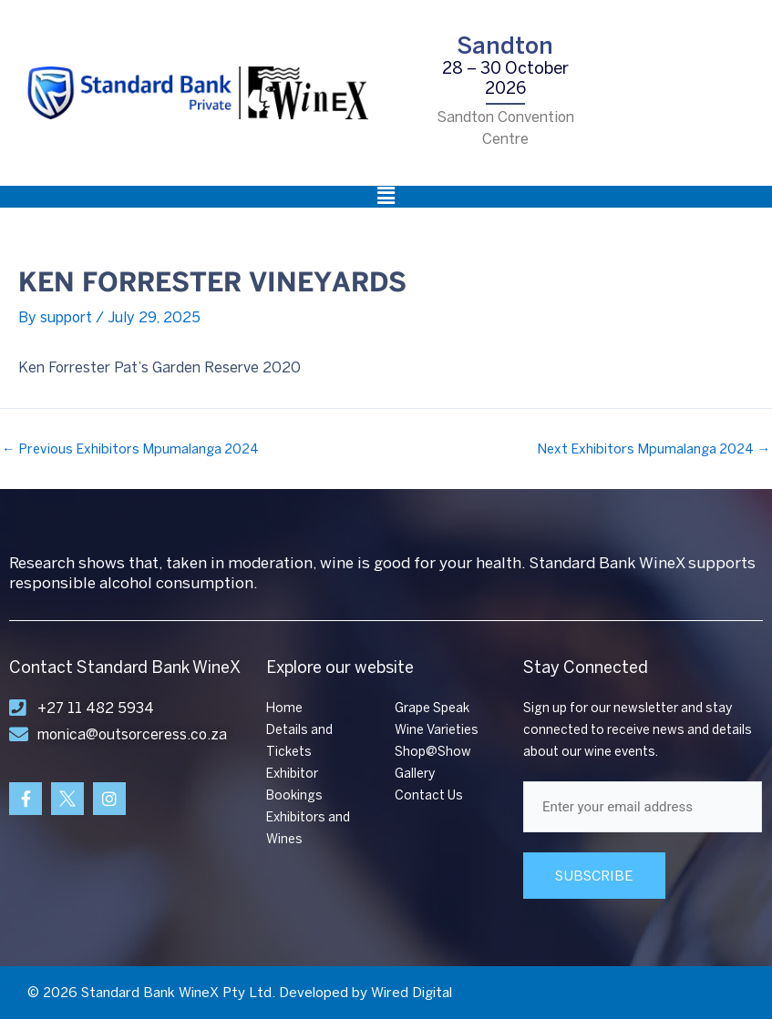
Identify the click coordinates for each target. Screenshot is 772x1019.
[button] (386, 197)
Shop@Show (433, 751)
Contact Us (429, 795)
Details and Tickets (299, 740)
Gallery (415, 773)
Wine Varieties (437, 730)
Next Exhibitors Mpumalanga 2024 (653, 449)
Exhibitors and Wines (308, 828)
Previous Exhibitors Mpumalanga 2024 (130, 449)
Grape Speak (432, 708)
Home (284, 708)
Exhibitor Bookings (294, 784)
